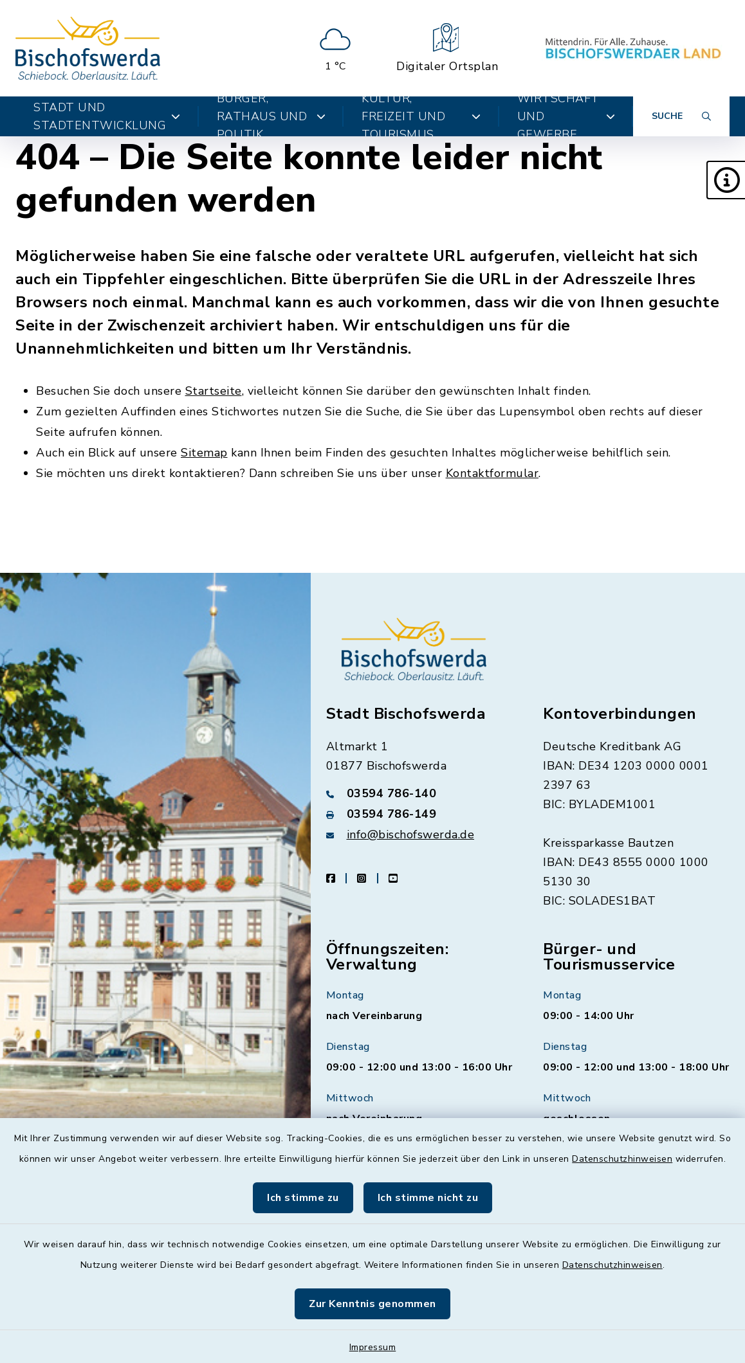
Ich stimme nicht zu (428, 1198)
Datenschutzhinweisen (622, 1159)
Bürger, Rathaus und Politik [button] (271, 116)
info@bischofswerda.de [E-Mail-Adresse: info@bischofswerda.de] (411, 834)
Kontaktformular (492, 473)
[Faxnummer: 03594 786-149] (419, 814)
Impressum (372, 1347)
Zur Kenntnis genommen (372, 1304)
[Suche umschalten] (681, 116)
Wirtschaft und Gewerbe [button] (566, 116)
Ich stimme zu (303, 1198)
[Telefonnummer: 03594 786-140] (419, 793)
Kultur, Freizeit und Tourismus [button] (421, 116)
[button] (725, 180)
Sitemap (204, 452)
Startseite (213, 391)
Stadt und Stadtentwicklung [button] (107, 116)
